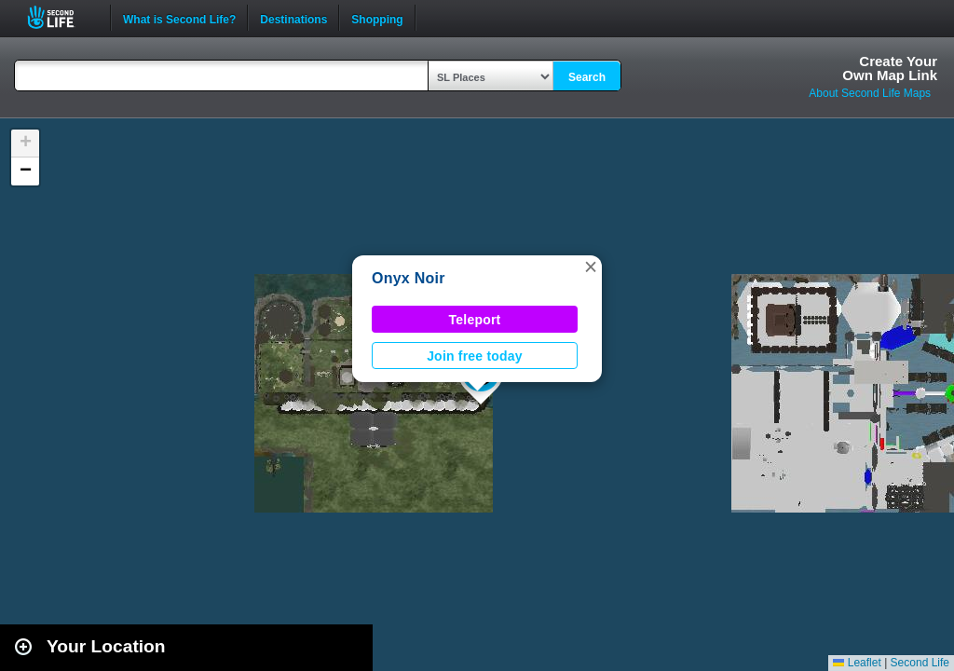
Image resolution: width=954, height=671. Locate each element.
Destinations (293, 17)
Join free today (475, 356)
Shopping (376, 17)
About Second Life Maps (870, 93)
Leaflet (856, 662)
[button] (590, 266)
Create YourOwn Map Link (889, 68)
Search (587, 77)
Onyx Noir (408, 278)
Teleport (475, 319)
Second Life (61, 17)
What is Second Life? (179, 17)
